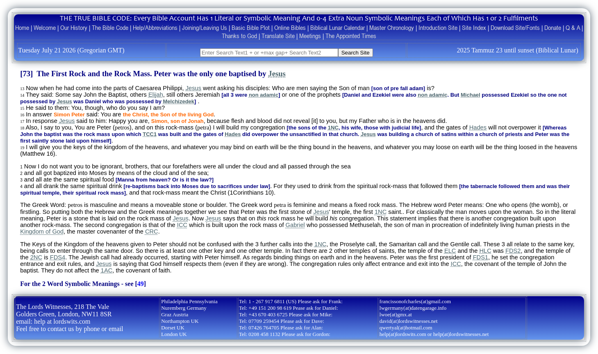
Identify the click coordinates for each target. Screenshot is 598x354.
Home (22, 27)
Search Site (355, 53)
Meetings (310, 36)
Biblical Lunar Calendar (337, 27)
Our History (73, 27)
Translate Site (278, 36)
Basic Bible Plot (251, 27)
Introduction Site (437, 27)
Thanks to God (239, 36)
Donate (552, 27)
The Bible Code (110, 27)
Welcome (45, 27)
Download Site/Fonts (515, 27)
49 (140, 283)
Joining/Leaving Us (204, 27)
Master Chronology (391, 27)
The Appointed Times (350, 36)
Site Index (474, 27)
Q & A (573, 27)
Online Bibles (290, 27)
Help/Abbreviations (155, 27)
